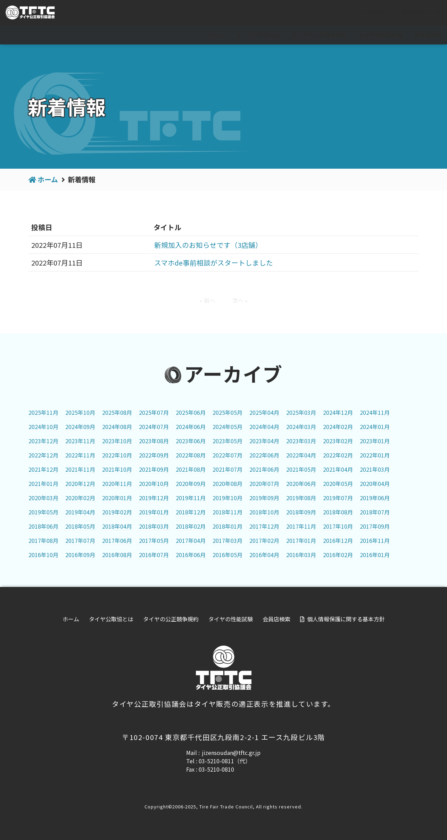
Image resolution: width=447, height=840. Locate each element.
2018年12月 (191, 512)
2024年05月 (227, 426)
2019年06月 (375, 498)
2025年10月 (80, 412)
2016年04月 (264, 555)
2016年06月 (191, 555)
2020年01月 (117, 498)
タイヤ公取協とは (258, 35)
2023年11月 (80, 441)
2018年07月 (375, 512)
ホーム (216, 35)
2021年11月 (80, 469)
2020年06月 (301, 483)
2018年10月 (264, 512)
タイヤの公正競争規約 (319, 35)
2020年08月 (227, 483)
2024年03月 (301, 426)
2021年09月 (154, 469)
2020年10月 (154, 483)
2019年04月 (80, 512)
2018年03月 (154, 526)
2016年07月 (154, 555)
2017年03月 (227, 540)
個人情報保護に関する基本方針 (346, 619)
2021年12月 (43, 469)
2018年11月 (227, 512)
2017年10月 (338, 526)
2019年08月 (301, 498)
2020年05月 (338, 483)
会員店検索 (427, 35)
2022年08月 (191, 455)
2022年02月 (338, 455)
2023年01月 (375, 441)
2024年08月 (117, 426)
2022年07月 (227, 455)
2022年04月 (301, 455)
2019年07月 (338, 498)
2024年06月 (191, 426)
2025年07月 (154, 412)
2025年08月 (117, 412)
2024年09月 (80, 426)
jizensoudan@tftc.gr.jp (231, 752)
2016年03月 (301, 555)
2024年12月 (338, 412)
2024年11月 (375, 412)
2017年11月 (301, 526)
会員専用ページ (416, 13)
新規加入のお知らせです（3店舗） (208, 245)
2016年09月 (80, 555)
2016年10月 (43, 555)
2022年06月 (264, 455)
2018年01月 (227, 526)
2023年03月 (301, 441)
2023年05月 (227, 441)
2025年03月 (301, 412)
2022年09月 (154, 455)
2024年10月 (43, 426)
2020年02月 (80, 498)
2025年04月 (264, 412)
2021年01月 (43, 483)
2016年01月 (375, 555)
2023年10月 (117, 441)
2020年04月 (375, 483)
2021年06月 (264, 469)
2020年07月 (264, 483)
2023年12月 (43, 441)
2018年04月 (117, 526)
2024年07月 (154, 426)
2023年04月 (264, 441)
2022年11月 (80, 455)
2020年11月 (117, 483)
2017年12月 (264, 526)
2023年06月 (191, 441)
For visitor (364, 13)
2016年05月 (227, 555)
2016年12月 (338, 540)
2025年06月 (191, 412)
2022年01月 (375, 455)
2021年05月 (301, 469)
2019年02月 (117, 512)
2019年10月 (227, 498)
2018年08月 (338, 512)
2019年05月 (43, 512)
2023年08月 (154, 441)
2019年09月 (264, 498)
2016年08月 (117, 555)
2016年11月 (375, 540)
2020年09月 (191, 483)
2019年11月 (191, 498)
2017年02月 (264, 540)
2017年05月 (154, 540)
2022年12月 (43, 455)
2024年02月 (338, 426)
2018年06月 (43, 526)
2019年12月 (154, 498)
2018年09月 (301, 512)
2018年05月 (80, 526)
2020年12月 (80, 483)
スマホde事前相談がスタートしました (213, 263)
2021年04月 (338, 469)
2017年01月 (301, 540)
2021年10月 (117, 469)
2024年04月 (264, 426)
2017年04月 (191, 540)
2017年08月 (43, 540)
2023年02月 (338, 441)
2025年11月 (43, 412)
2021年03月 (375, 469)
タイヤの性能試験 (380, 35)
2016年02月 (338, 555)
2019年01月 (154, 512)
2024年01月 (375, 426)
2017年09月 (375, 526)
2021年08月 (191, 469)
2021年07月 (227, 469)
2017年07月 (80, 540)
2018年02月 (191, 526)
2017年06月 (117, 540)
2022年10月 (117, 455)
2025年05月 (227, 412)
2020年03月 (43, 498)
